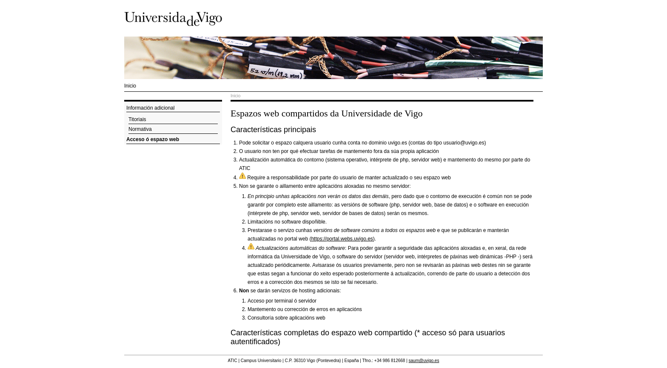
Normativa (140, 129)
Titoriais (137, 119)
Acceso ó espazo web (152, 139)
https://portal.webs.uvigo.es (342, 239)
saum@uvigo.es (424, 360)
